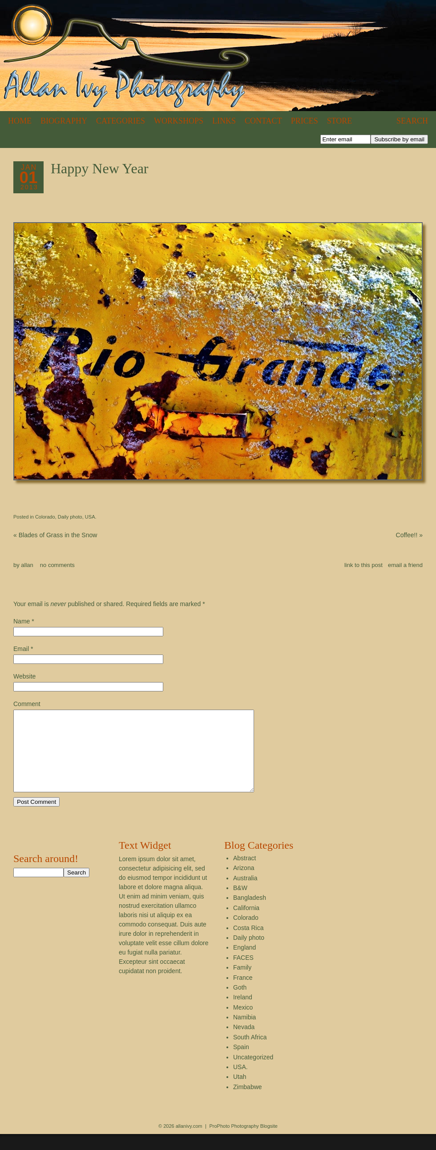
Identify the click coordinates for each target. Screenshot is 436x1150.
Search (412, 121)
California (246, 923)
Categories (120, 121)
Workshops (178, 121)
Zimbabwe (247, 1102)
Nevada (243, 1042)
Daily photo (70, 516)
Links (224, 121)
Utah (239, 1092)
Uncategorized (253, 1073)
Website (24, 676)
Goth (239, 1003)
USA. (91, 516)
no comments (57, 565)
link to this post (363, 565)
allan (27, 565)
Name (21, 621)
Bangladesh (249, 913)
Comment (26, 703)
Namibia (244, 1033)
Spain (241, 1062)
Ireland (242, 1013)
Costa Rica (248, 943)
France (243, 993)
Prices (304, 121)
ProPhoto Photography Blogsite (243, 1142)
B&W (240, 903)
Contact (263, 121)
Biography (63, 121)
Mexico (243, 1023)
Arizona (243, 883)
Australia (245, 894)
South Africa (250, 1053)
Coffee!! (409, 535)
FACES (243, 973)
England (244, 963)
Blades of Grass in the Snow (55, 535)
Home (20, 121)
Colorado (45, 516)
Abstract (244, 874)
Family (242, 983)
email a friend (405, 565)
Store (339, 121)
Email (21, 648)
